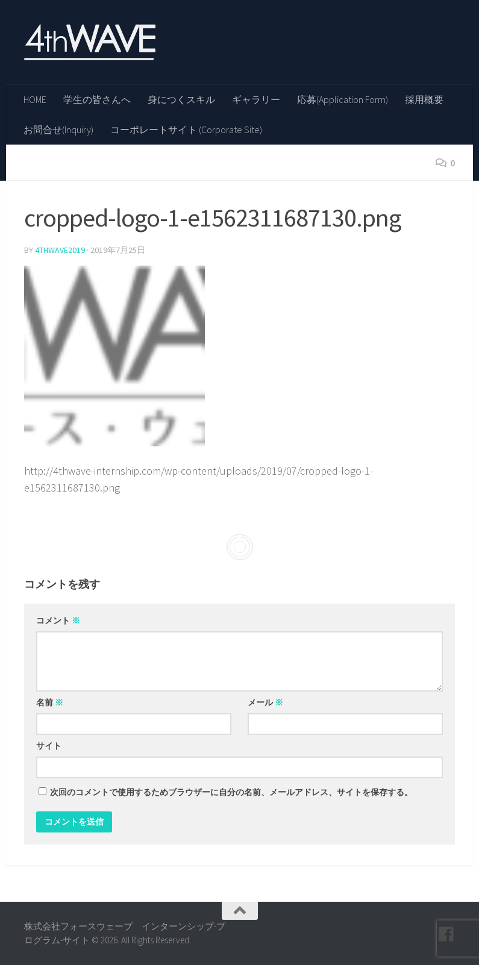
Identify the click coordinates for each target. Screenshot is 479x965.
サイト (48, 745)
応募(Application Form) (342, 99)
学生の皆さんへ (97, 99)
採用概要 (424, 99)
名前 (49, 702)
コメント (58, 620)
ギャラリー (256, 99)
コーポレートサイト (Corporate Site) (186, 129)
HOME (34, 99)
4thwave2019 (60, 250)
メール (265, 702)
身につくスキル (181, 99)
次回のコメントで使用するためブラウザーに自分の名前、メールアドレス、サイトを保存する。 (231, 792)
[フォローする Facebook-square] (446, 934)
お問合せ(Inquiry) (58, 129)
